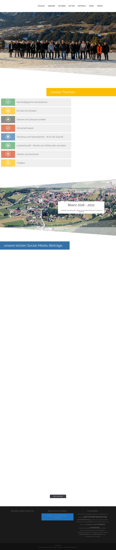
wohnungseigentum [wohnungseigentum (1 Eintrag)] (89, 536)
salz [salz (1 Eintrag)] (100, 528)
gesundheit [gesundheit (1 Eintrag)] (92, 519)
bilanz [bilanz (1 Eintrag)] (82, 514)
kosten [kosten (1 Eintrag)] (95, 521)
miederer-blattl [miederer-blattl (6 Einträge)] (91, 524)
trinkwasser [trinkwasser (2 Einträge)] (102, 530)
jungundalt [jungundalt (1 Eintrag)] (79, 521)
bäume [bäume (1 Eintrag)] (85, 514)
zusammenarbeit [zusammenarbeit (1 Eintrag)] (96, 536)
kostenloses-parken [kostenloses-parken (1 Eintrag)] (101, 521)
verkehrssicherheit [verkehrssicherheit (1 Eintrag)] (88, 532)
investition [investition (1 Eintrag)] (101, 519)
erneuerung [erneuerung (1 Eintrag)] (101, 514)
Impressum (58, 545)
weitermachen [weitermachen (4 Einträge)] (97, 534)
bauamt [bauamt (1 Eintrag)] (79, 514)
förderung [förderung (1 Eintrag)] (106, 514)
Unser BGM (51, 6)
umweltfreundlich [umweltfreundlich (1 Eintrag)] (80, 532)
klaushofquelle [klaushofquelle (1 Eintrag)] (84, 521)
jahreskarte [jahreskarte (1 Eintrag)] (105, 519)
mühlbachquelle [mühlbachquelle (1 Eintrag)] (82, 528)
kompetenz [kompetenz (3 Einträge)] (90, 522)
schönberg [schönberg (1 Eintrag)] (104, 528)
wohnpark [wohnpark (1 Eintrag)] (104, 534)
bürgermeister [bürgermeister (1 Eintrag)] (89, 514)
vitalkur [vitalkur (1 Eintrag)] (101, 532)
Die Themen (61, 6)
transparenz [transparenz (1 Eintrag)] (96, 530)
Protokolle (82, 6)
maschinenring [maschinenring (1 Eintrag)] (83, 524)
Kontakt (100, 6)
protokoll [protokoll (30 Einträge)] (94, 527)
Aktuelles (41, 6)
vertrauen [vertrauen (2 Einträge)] (94, 532)
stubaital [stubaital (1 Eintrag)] (88, 530)
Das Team (72, 6)
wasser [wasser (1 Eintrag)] (90, 534)
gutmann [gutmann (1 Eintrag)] (97, 519)
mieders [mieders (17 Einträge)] (101, 524)
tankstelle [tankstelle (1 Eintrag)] (92, 530)
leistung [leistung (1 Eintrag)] (106, 521)
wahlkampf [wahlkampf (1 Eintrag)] (105, 532)
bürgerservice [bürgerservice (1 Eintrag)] (95, 514)
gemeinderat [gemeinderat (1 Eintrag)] (80, 517)
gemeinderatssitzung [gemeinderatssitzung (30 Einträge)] (95, 516)
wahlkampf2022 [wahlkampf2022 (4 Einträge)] (84, 534)
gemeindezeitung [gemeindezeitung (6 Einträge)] (83, 520)
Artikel (91, 6)
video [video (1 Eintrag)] (98, 532)
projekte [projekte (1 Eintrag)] (87, 528)
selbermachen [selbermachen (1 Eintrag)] (83, 530)
